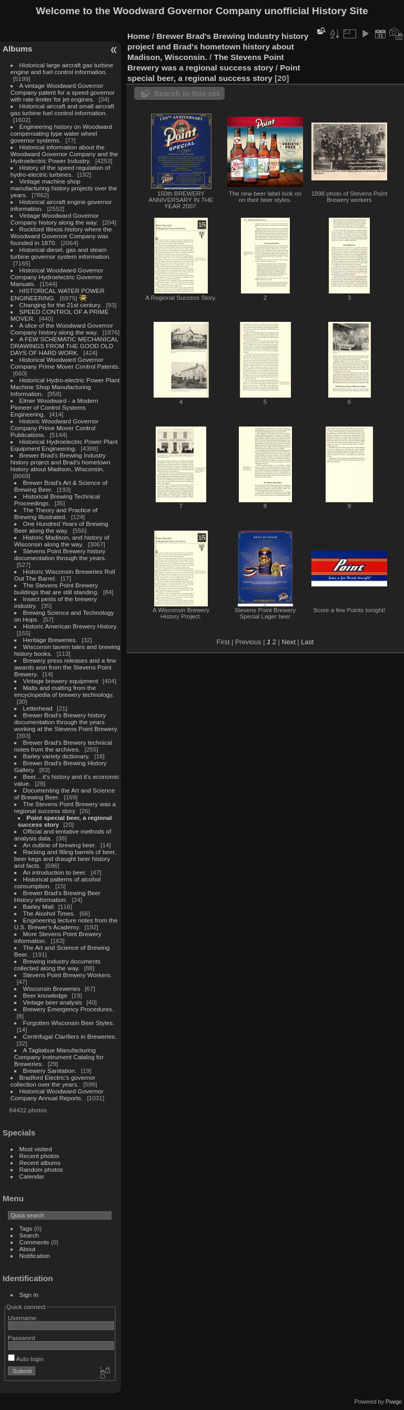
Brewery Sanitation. (50, 1070)
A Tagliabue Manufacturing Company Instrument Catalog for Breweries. (59, 1057)
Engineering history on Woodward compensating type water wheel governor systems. (61, 133)
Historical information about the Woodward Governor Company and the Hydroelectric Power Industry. (64, 154)
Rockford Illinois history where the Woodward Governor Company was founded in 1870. (61, 236)
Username (22, 1317)
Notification (34, 1255)
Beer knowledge (45, 995)
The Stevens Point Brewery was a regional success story (65, 807)
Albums (17, 48)
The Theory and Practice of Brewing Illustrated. (55, 513)
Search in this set (186, 93)
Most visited (35, 1148)
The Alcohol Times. (49, 913)
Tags (26, 1228)
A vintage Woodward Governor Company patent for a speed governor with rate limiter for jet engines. (63, 92)
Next (288, 642)
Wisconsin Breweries (51, 988)
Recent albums (39, 1162)
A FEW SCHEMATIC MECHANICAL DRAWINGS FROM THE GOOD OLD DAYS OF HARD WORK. (64, 346)
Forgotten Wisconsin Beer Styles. (69, 1022)
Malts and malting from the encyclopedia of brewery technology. (64, 691)
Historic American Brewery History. (70, 626)
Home (138, 36)
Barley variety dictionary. (56, 756)
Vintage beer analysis (52, 1002)
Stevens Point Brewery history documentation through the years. (60, 554)
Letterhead (38, 708)
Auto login (26, 1358)
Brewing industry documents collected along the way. (57, 964)
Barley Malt (38, 906)
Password (21, 1337)
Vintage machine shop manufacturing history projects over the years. (64, 188)
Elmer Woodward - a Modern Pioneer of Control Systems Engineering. (54, 407)
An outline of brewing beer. (59, 844)
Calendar (32, 1176)
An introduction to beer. (55, 872)
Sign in (28, 1294)
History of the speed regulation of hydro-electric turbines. (60, 171)
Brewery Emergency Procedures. (68, 1009)
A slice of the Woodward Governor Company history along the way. (62, 329)
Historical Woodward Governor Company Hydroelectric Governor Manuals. (57, 277)
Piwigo (394, 1401)
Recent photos (39, 1155)
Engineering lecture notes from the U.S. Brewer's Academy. (66, 923)
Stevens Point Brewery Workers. (67, 974)
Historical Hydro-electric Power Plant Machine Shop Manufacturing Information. (65, 387)
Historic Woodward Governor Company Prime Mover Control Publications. (55, 428)
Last (307, 642)
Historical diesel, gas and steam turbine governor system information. (61, 253)
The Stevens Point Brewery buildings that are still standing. (56, 588)
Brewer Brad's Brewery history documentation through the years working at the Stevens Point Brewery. (66, 722)
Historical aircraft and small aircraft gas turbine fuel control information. (62, 109)
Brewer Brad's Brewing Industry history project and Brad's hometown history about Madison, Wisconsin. (60, 462)
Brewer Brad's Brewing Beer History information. (57, 896)
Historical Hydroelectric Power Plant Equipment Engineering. (64, 445)
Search (29, 1235)
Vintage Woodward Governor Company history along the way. (55, 219)
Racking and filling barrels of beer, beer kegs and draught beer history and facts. (65, 858)
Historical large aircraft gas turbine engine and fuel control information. (62, 68)
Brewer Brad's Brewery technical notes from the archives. (63, 746)
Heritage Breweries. (50, 639)
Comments (34, 1242)
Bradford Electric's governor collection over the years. (53, 1081)
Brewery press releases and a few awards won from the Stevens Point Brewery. (65, 667)
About (27, 1248)
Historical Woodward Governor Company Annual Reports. (57, 1094)
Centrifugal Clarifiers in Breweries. (70, 1036)
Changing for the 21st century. (60, 304)
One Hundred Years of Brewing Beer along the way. (61, 527)
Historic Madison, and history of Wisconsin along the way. (61, 540)
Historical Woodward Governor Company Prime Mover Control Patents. (65, 363)
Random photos (41, 1169)
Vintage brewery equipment (60, 680)
